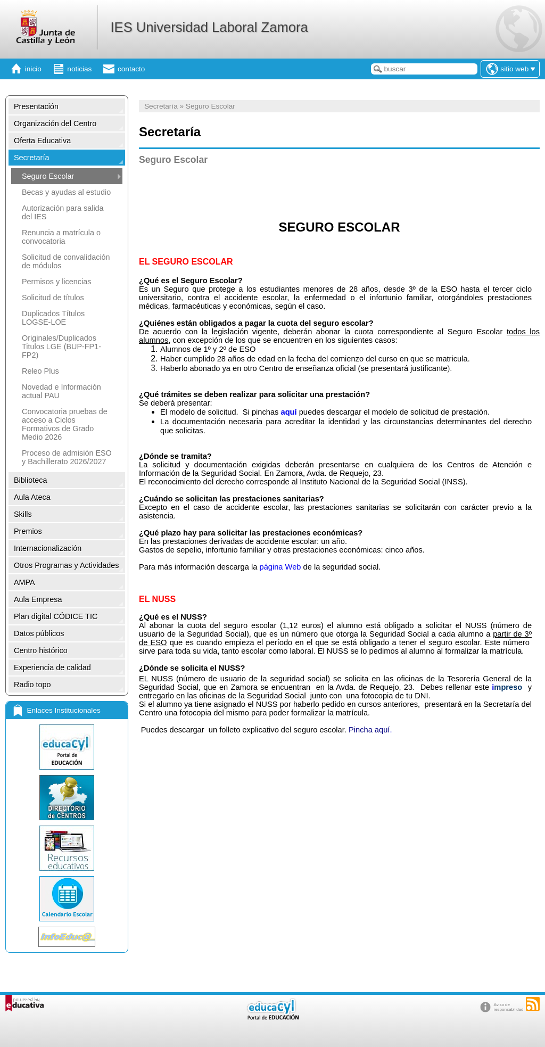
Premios (28, 531)
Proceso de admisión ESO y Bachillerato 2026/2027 (67, 457)
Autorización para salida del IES (63, 212)
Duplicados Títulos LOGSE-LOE (53, 317)
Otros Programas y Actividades (66, 565)
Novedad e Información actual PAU (61, 391)
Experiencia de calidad (52, 667)
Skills (23, 514)
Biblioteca (30, 480)
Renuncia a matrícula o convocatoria (61, 236)
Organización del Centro (55, 123)
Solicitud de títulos (53, 297)
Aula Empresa (38, 599)
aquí (288, 412)
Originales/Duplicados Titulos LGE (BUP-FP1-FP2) (61, 346)
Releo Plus (40, 371)
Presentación (36, 106)
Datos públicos (39, 633)
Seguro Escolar (48, 176)
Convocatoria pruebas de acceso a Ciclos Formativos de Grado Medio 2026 (65, 424)
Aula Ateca (32, 497)
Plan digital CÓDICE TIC (55, 616)
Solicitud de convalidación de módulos (66, 261)
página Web (280, 567)
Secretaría (31, 157)
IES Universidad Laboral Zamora (209, 27)
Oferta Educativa (42, 140)
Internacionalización (47, 548)
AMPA (24, 582)
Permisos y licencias (56, 281)
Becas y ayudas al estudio (66, 192)
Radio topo (32, 684)
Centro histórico (41, 650)
